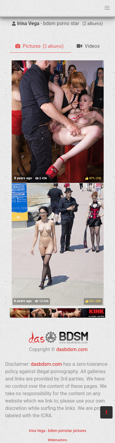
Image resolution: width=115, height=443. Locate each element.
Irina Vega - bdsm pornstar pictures (57, 431)
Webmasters (57, 440)
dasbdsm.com (71, 349)
